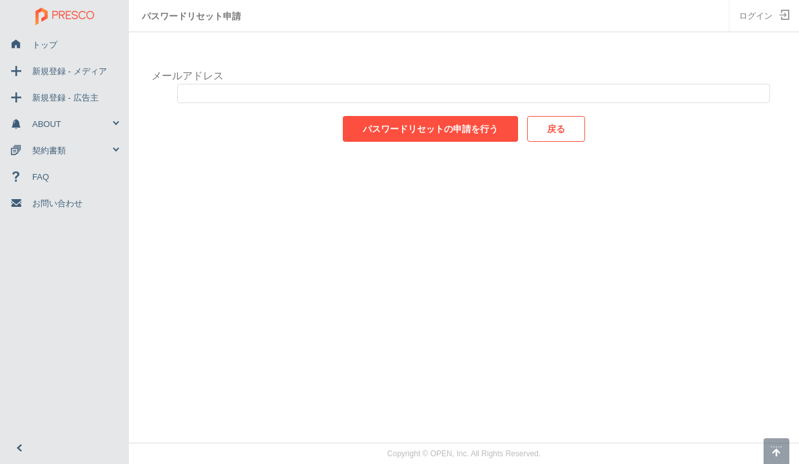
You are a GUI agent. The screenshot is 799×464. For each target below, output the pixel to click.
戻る (556, 129)
